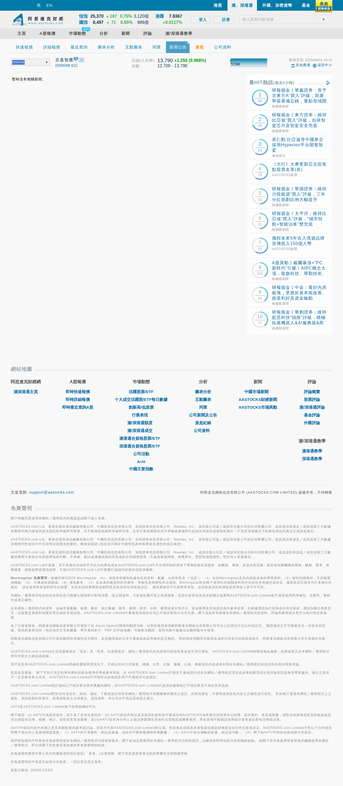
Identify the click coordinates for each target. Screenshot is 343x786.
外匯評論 (312, 422)
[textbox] (284, 19)
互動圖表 (203, 399)
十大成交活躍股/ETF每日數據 (141, 399)
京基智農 (64, 60)
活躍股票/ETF (141, 391)
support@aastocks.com (51, 492)
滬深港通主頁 (26, 391)
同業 (203, 407)
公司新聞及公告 (203, 415)
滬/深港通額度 (141, 422)
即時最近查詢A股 (77, 407)
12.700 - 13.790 (172, 66)
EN (49, 5)
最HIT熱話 (271, 82)
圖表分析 (203, 391)
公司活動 (141, 454)
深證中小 (324, 65)
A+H (141, 461)
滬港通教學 (312, 451)
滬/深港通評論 (312, 407)
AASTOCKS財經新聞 (257, 399)
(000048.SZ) (66, 65)
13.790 (165, 60)
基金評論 (312, 415)
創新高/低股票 (141, 407)
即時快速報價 (78, 391)
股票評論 (312, 399)
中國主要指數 (141, 469)
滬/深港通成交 (141, 430)
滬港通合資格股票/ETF (141, 438)
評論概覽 (312, 391)
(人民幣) (147, 60)
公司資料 (203, 430)
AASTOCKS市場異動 (257, 407)
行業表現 (141, 415)
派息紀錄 (203, 422)
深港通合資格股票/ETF (141, 446)
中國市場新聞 (257, 391)
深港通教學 (312, 458)
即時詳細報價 (78, 399)
